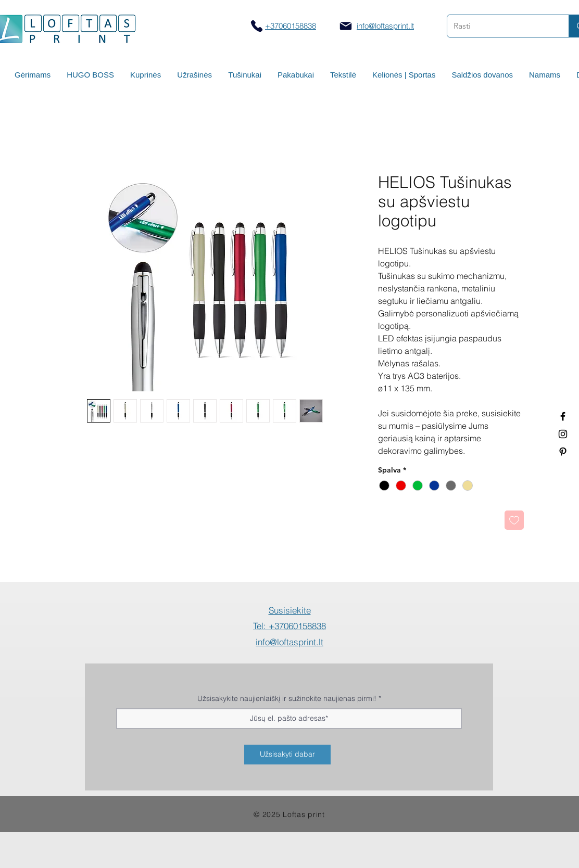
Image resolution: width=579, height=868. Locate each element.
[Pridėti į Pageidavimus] (514, 520)
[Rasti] (500, 26)
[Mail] (345, 26)
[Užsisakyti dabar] (287, 754)
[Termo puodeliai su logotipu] (563, 416)
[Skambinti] (256, 26)
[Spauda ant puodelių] (563, 434)
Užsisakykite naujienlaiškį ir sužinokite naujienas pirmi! (286, 698)
